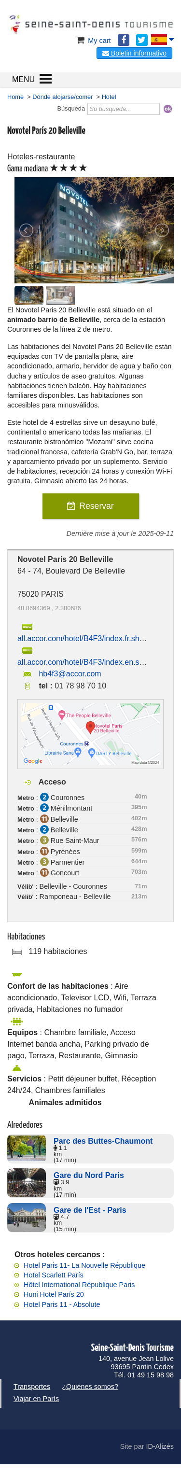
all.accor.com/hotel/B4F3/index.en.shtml (85, 662)
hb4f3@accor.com (70, 674)
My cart (92, 40)
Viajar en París (36, 1398)
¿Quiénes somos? (90, 1386)
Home (15, 96)
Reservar (96, 506)
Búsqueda (71, 108)
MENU (23, 79)
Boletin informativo (134, 53)
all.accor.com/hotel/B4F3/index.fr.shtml (83, 638)
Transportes (32, 1386)
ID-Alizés (160, 1446)
